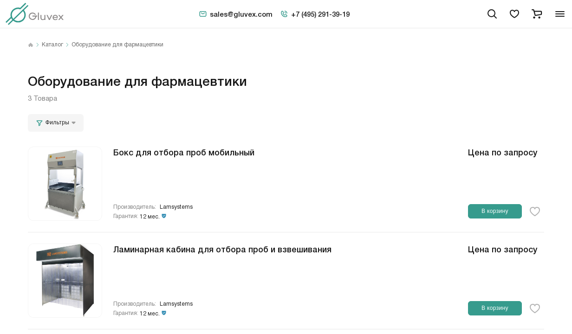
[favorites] (514, 14)
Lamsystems (176, 207)
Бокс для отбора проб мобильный (183, 152)
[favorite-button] (535, 211)
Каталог (52, 45)
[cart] (537, 14)
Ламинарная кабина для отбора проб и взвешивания (222, 249)
